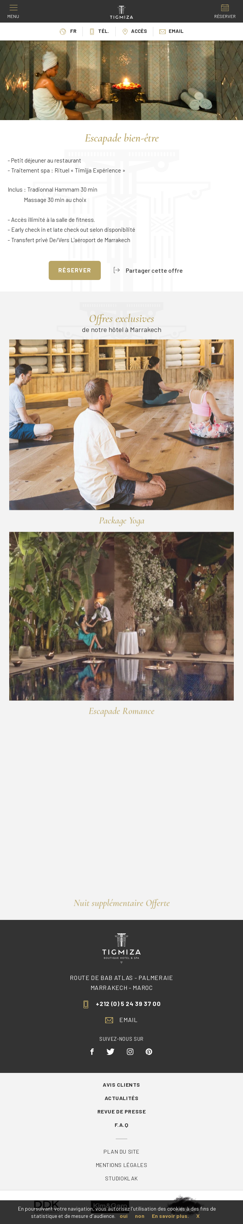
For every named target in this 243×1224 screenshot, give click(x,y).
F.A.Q (122, 1124)
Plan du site (121, 1151)
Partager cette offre (148, 270)
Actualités (122, 1098)
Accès (134, 31)
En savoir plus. (170, 1216)
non (139, 1216)
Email (171, 31)
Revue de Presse (121, 1111)
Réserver (74, 270)
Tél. (99, 31)
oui (124, 1216)
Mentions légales (122, 1165)
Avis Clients (121, 1084)
